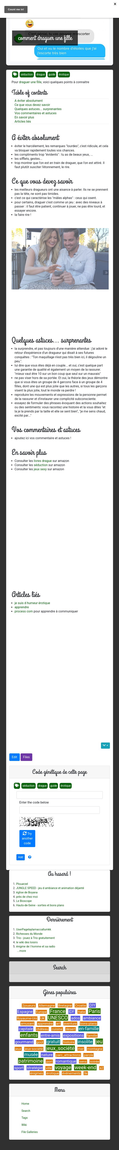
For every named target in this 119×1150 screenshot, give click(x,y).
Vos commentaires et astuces (36, 113)
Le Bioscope (24, 901)
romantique (66, 1061)
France (57, 1011)
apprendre (22, 607)
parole (88, 1055)
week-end (85, 1067)
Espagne (25, 1011)
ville (49, 1068)
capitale (26, 1028)
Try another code (27, 838)
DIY (92, 1005)
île (86, 1073)
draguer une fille (30, 82)
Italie (81, 1012)
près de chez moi (27, 897)
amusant (27, 1023)
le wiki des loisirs (27, 942)
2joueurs (28, 1005)
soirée (94, 1061)
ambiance (92, 1018)
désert (70, 1029)
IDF (72, 1011)
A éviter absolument (29, 101)
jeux (18, 1049)
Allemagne (47, 1005)
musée (31, 1054)
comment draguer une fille (45, 38)
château (42, 1029)
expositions (73, 1035)
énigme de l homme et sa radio (35, 946)
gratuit (53, 1041)
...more (21, 951)
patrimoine (30, 1061)
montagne (95, 1049)
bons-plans (88, 1023)
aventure (70, 1023)
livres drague (43, 461)
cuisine (57, 1029)
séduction (27, 74)
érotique (64, 74)
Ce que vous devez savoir (32, 105)
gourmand (24, 1042)
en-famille (89, 1028)
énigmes (36, 1073)
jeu (99, 1041)
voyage (63, 1067)
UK (42, 1018)
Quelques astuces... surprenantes (38, 109)
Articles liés (23, 121)
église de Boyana (27, 892)
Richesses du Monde (29, 934)
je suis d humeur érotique (32, 603)
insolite (85, 1041)
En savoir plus (24, 117)
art (58, 1023)
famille (92, 1036)
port (49, 1061)
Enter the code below (34, 802)
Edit (14, 757)
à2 (101, 1068)
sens (83, 1061)
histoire (68, 1042)
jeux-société (34, 1049)
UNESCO (58, 1018)
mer (81, 1049)
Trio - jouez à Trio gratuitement (35, 938)
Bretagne (65, 1005)
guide (52, 74)
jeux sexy (40, 469)
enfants (29, 1035)
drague (40, 74)
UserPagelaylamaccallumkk (33, 929)
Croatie (80, 1005)
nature (46, 1054)
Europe (41, 1012)
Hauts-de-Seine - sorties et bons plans (40, 905)
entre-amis (50, 1035)
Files (26, 757)
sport (19, 1067)
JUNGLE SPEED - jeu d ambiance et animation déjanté (50, 888)
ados (75, 1018)
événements (71, 1073)
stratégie (35, 1067)
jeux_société (60, 1048)
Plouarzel (22, 884)
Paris (94, 1011)
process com (24, 611)
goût (40, 1042)
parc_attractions (68, 1055)
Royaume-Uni (27, 1018)
